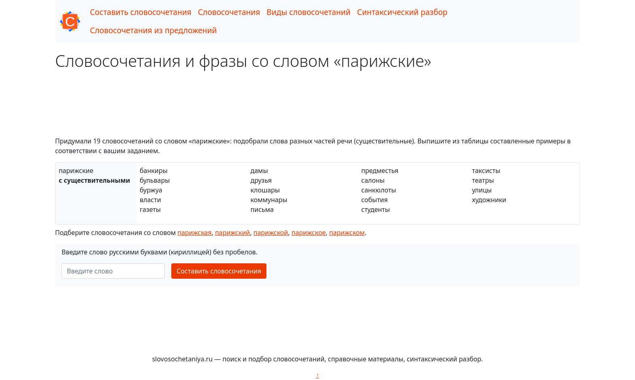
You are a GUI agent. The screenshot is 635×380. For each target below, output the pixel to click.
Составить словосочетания (141, 11)
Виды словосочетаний (308, 11)
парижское (309, 232)
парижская (194, 232)
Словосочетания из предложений (153, 30)
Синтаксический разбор (402, 11)
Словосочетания (229, 11)
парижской (271, 232)
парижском (347, 232)
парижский (232, 232)
